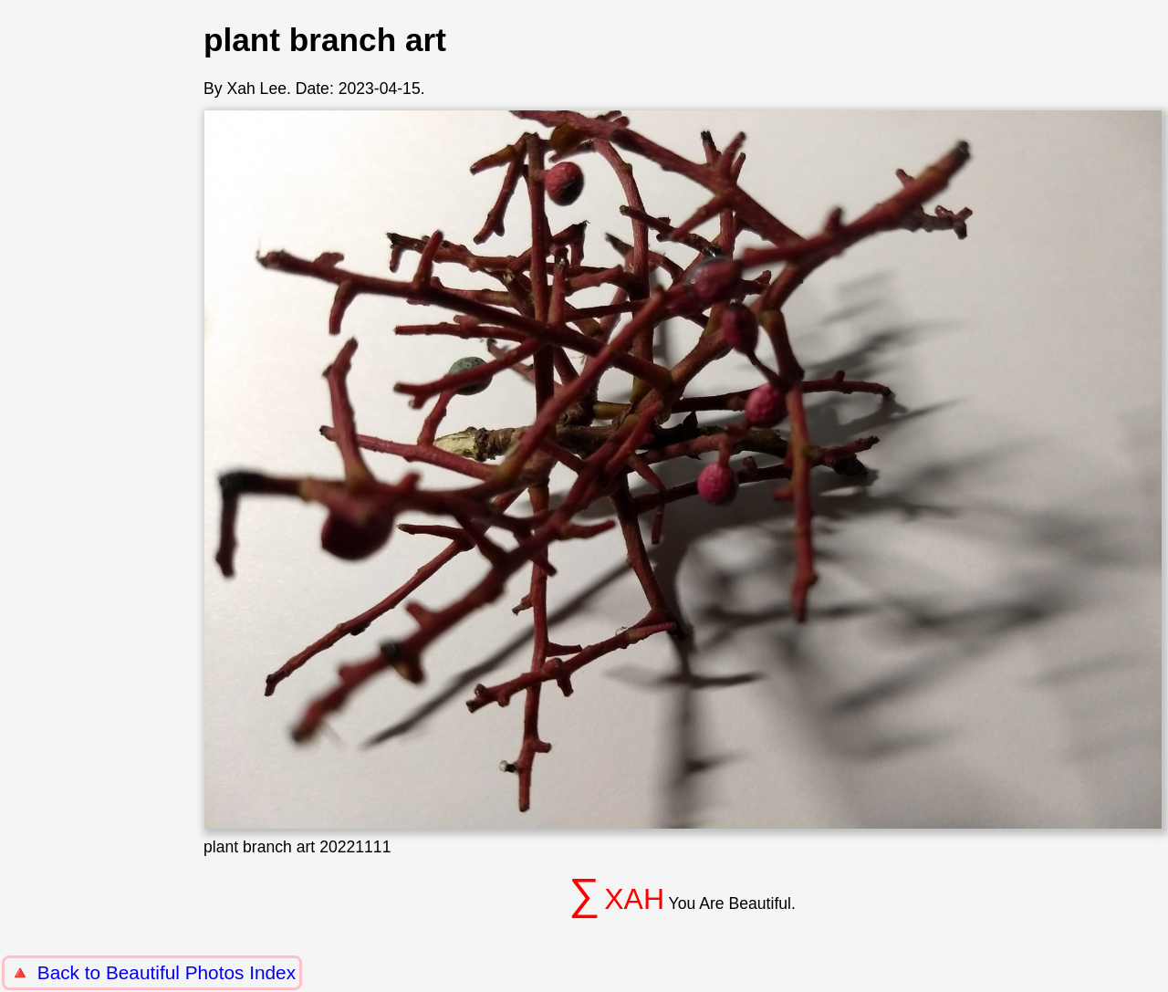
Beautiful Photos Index (201, 972)
